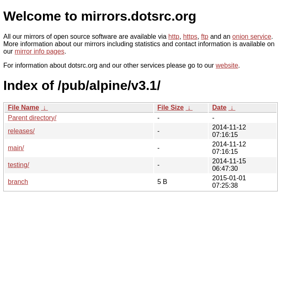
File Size (170, 107)
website (227, 65)
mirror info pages (39, 51)
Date (219, 107)
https (190, 36)
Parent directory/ (32, 117)
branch (18, 181)
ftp (204, 36)
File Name (23, 107)
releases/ (21, 130)
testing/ (18, 164)
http (173, 36)
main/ (16, 147)
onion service (251, 36)
